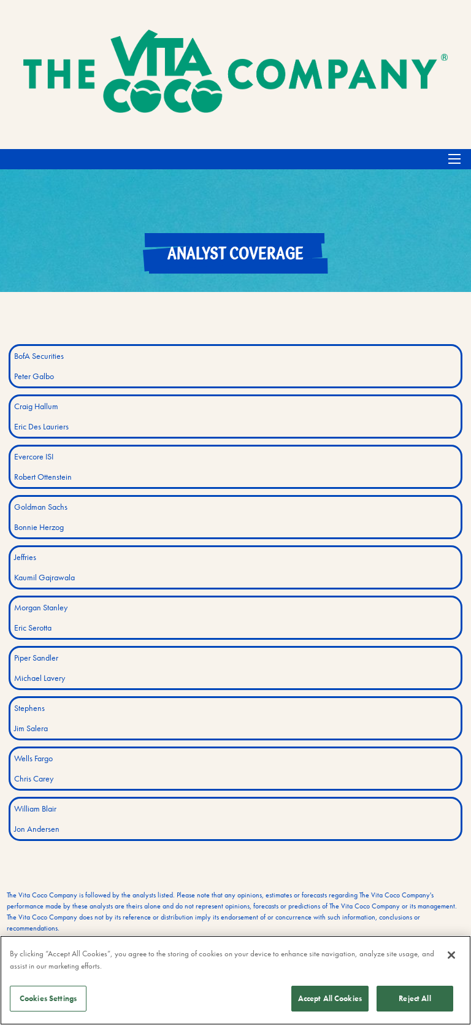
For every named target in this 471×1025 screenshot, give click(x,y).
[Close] (451, 955)
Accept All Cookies (330, 998)
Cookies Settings (48, 998)
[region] (235, 980)
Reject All (415, 998)
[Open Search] (454, 159)
